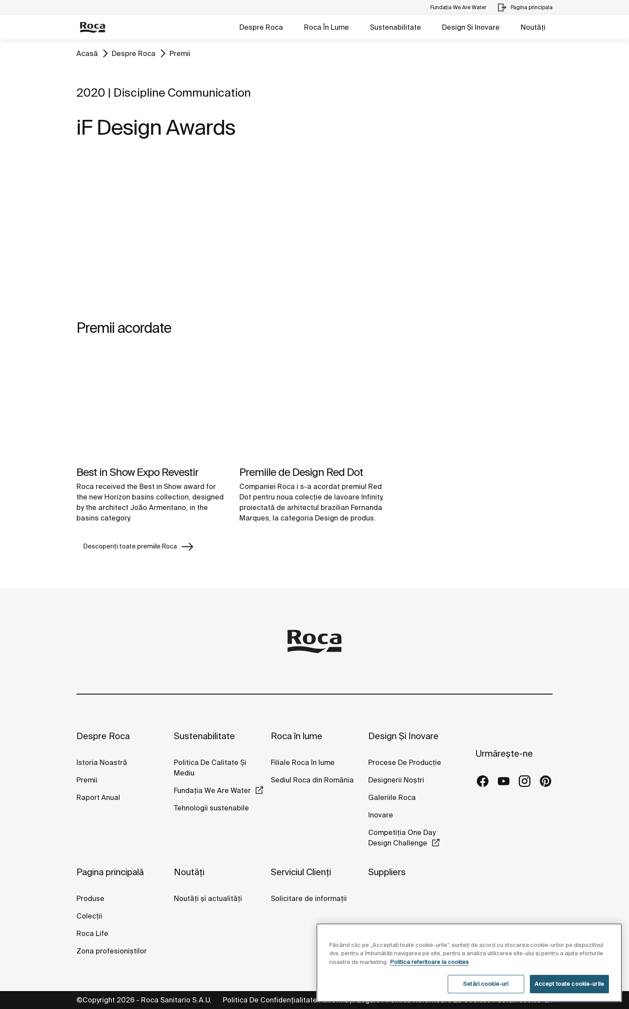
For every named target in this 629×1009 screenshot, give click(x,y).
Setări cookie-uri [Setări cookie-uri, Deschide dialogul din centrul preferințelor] (485, 984)
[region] (469, 962)
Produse (90, 898)
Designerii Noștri (396, 780)
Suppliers (387, 872)
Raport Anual (98, 797)
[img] (151, 405)
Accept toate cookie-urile (569, 984)
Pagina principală (110, 872)
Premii (179, 53)
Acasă (87, 53)
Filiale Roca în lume (303, 762)
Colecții (89, 916)
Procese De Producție (404, 762)
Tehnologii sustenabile (211, 808)
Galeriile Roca (392, 797)
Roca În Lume (326, 27)
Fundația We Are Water (212, 790)
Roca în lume (296, 736)
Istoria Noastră (101, 762)
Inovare (380, 815)
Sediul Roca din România (312, 780)
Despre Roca (261, 27)
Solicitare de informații (309, 898)
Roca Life (92, 933)
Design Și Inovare (471, 27)
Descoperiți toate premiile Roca (138, 547)
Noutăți (533, 27)
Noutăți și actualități (208, 898)
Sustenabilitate (395, 27)
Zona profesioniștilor (111, 951)
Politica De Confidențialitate (270, 1000)
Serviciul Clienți (301, 872)
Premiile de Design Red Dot (301, 472)
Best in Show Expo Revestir (137, 472)
